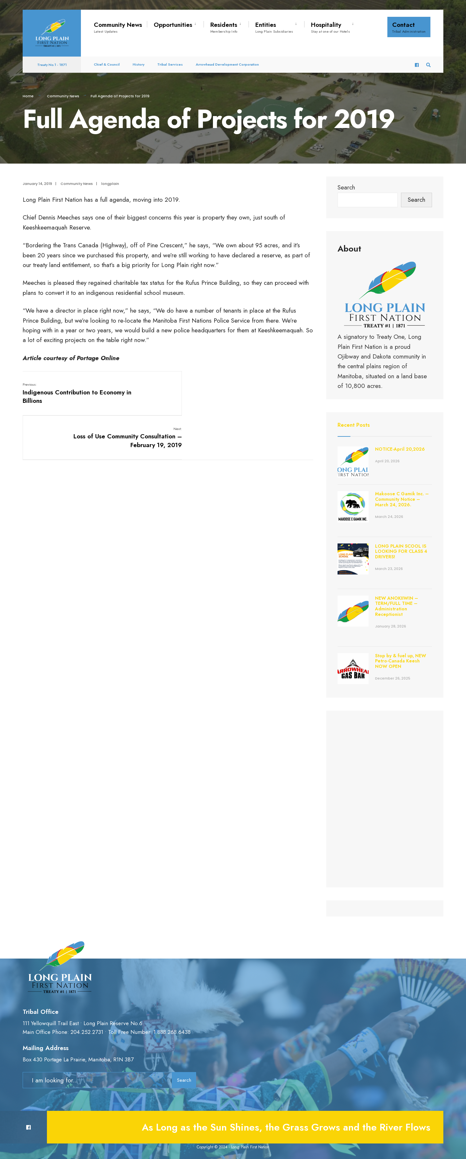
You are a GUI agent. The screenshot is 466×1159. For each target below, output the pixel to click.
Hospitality (330, 27)
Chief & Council (107, 60)
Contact (409, 27)
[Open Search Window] (428, 61)
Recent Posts (355, 425)
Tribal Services (170, 60)
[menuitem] (175, 23)
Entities (274, 27)
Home (28, 96)
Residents (223, 27)
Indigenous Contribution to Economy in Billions (60, 393)
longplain (110, 183)
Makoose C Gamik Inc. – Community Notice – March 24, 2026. (402, 499)
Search (346, 187)
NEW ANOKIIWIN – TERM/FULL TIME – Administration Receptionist (396, 606)
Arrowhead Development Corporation (227, 60)
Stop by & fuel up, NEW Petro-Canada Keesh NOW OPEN (400, 661)
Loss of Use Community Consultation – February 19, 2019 (265, 393)
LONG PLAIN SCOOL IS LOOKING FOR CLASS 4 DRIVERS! (401, 551)
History (138, 60)
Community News (118, 27)
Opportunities (173, 24)
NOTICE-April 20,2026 (400, 449)
